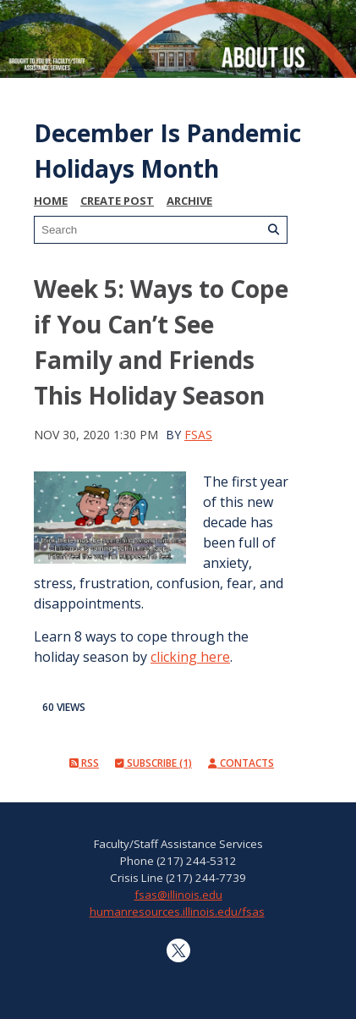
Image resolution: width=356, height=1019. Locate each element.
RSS (84, 763)
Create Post (117, 200)
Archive (189, 200)
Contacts (241, 763)
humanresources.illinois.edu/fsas (177, 911)
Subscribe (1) (153, 763)
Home (51, 200)
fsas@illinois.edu (178, 894)
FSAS (198, 435)
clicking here (190, 656)
